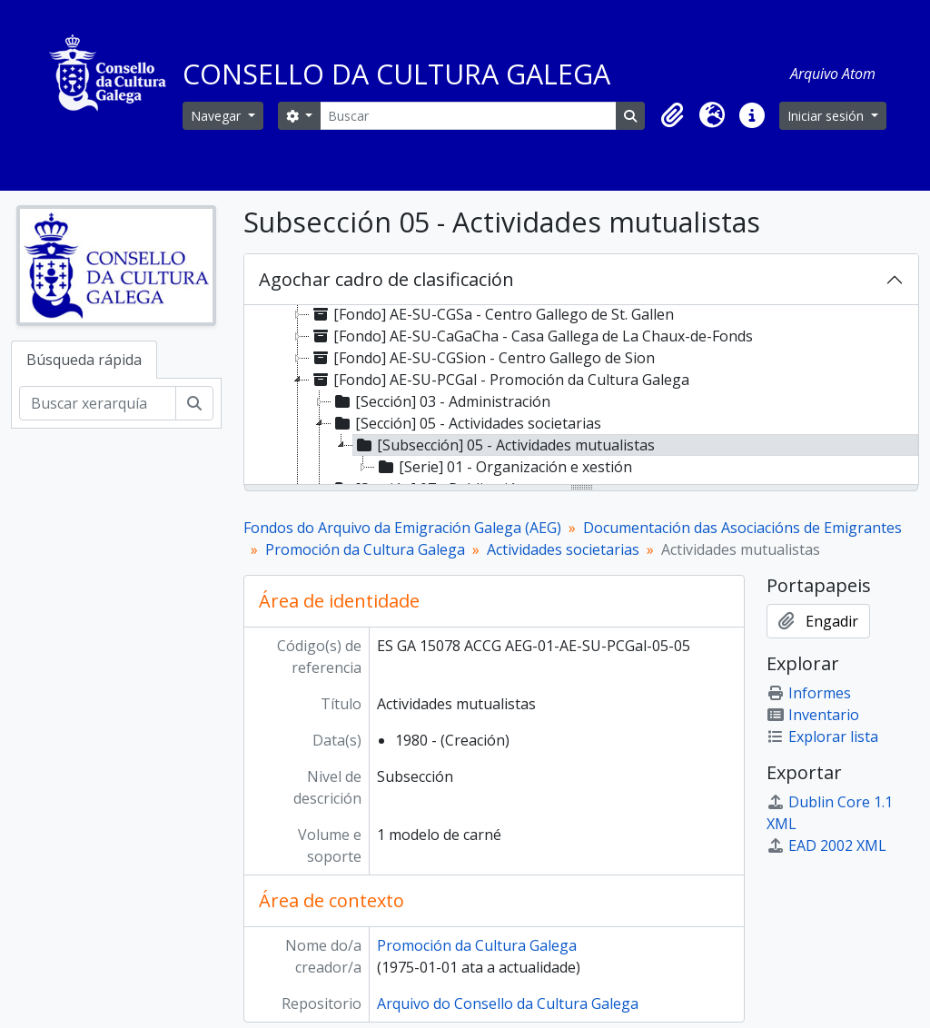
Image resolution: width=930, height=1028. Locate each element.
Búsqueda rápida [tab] (84, 360)
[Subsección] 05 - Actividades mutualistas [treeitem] (504, 445)
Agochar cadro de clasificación (386, 279)
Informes (809, 693)
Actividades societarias (563, 549)
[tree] (581, 396)
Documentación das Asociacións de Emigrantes (742, 528)
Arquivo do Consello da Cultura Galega (507, 1003)
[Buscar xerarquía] (97, 403)
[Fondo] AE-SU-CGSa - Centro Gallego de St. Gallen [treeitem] (492, 314)
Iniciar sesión (827, 115)
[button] (672, 115)
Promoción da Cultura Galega (365, 549)
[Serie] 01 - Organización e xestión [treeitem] (503, 467)
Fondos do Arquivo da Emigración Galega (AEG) (402, 528)
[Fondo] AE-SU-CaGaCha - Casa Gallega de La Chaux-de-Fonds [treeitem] (531, 336)
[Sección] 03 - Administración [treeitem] (440, 401)
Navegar (217, 115)
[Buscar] (468, 116)
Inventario (813, 715)
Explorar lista (822, 736)
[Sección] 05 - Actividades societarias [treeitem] (466, 423)
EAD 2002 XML (826, 845)
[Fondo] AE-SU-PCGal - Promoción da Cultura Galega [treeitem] (499, 379)
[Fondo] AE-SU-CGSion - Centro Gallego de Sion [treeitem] (482, 358)
